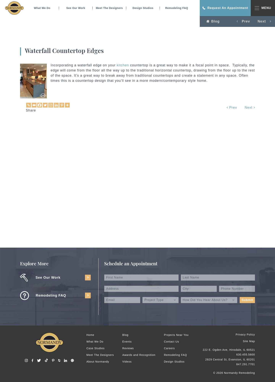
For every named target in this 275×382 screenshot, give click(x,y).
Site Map (249, 341)
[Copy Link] (28, 105)
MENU (263, 8)
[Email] (34, 105)
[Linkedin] (56, 105)
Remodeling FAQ (176, 8)
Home (90, 334)
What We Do (42, 8)
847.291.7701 (245, 364)
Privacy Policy (245, 334)
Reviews (128, 348)
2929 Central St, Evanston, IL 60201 (230, 359)
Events (127, 341)
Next (250, 107)
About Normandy (98, 361)
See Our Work (75, 8)
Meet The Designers (109, 8)
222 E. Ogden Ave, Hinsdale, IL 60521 (229, 349)
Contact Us (171, 341)
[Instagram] (50, 105)
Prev (232, 107)
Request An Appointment (225, 8)
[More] (67, 105)
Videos (127, 361)
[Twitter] (45, 105)
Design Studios (143, 8)
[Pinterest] (61, 105)
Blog (213, 21)
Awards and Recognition (139, 354)
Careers (169, 348)
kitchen (123, 65)
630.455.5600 (245, 354)
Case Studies (96, 348)
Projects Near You (176, 334)
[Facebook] (39, 105)
